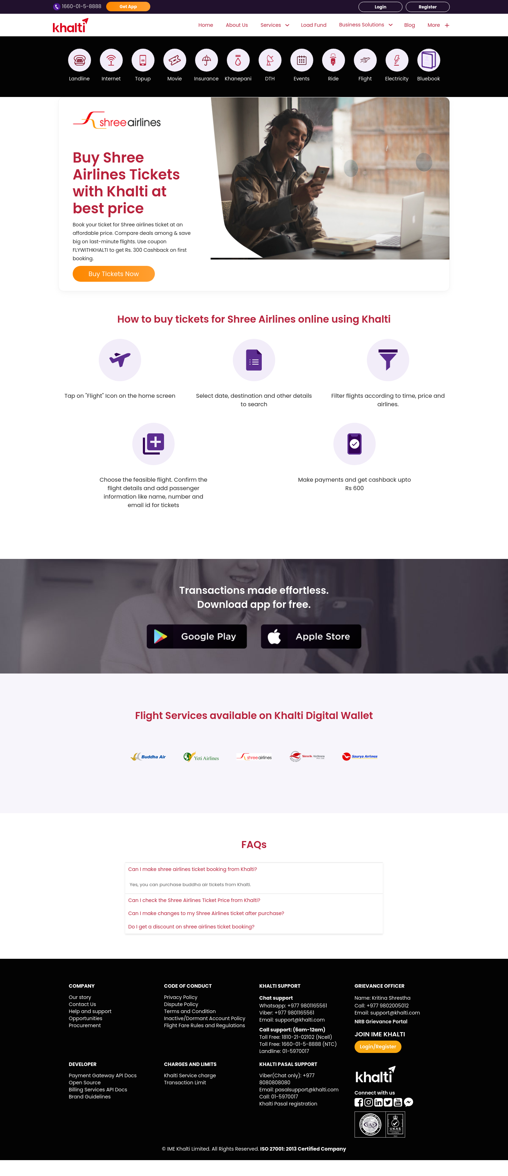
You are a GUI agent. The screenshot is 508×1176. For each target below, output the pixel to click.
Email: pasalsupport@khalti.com (299, 1105)
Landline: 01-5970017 (284, 1067)
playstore (197, 652)
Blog (409, 25)
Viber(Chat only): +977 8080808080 (287, 1095)
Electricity (397, 78)
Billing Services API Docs (98, 1105)
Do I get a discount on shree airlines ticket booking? (191, 942)
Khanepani (238, 78)
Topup (143, 78)
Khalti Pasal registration (288, 1119)
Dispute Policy (181, 1020)
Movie (175, 78)
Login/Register (378, 1062)
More (438, 25)
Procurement (85, 1041)
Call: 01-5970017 (278, 1112)
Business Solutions (362, 24)
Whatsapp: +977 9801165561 (293, 1021)
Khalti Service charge (190, 1091)
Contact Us (82, 1020)
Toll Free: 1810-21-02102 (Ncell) (295, 1052)
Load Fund (313, 25)
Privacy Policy (181, 1013)
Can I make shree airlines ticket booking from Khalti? (192, 885)
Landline (79, 78)
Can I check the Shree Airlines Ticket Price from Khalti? (194, 916)
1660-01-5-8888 (78, 6)
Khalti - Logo (73, 25)
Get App (128, 7)
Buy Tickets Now (114, 289)
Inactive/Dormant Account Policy (204, 1034)
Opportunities (85, 1034)
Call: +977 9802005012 (382, 1021)
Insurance (206, 78)
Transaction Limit (185, 1098)
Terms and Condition (190, 1027)
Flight (364, 78)
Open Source (85, 1098)
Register (428, 7)
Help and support (90, 1027)
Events (301, 78)
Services (275, 25)
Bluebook (428, 78)
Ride (333, 78)
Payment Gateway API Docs (103, 1091)
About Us (237, 25)
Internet (111, 78)
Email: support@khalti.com (292, 1035)
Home (206, 25)
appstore (311, 652)
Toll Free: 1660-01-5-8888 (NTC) (298, 1060)
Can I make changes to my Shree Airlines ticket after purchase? (206, 929)
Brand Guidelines (90, 1112)
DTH (269, 78)
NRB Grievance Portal (381, 1037)
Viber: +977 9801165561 (286, 1028)
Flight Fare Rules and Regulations (204, 1041)
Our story (80, 1013)
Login (380, 7)
